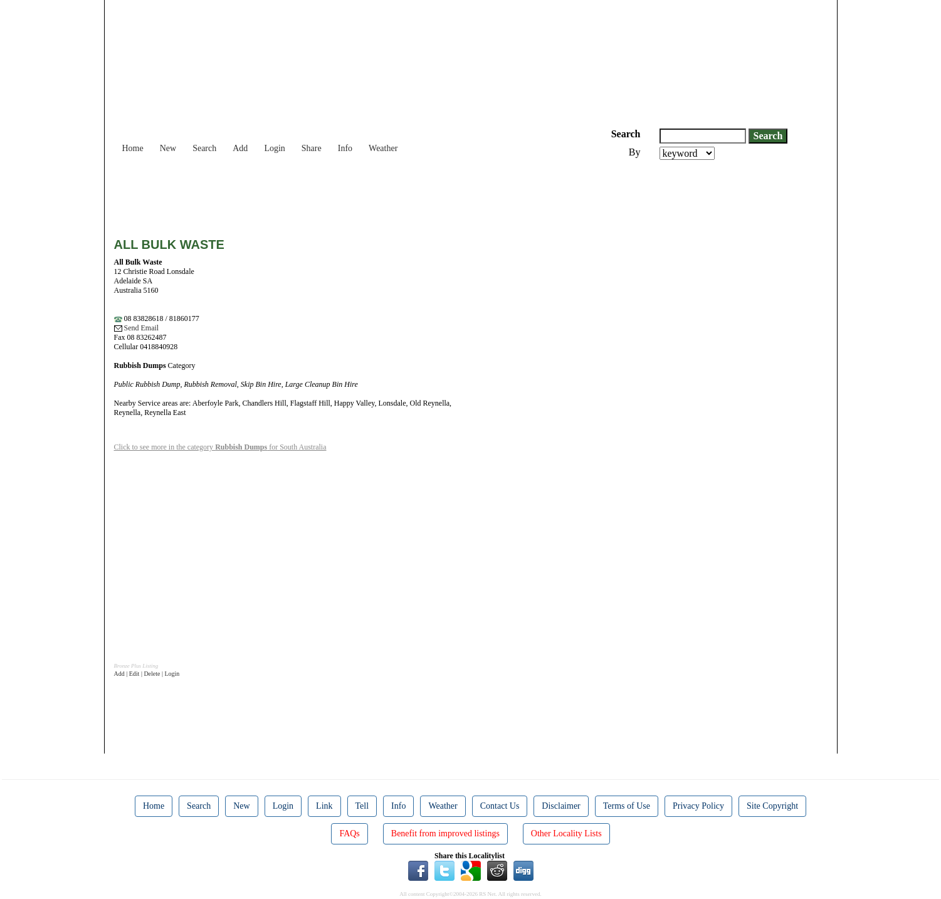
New (168, 148)
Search (204, 148)
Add (240, 148)
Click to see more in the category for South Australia (220, 447)
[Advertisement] (342, 194)
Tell (362, 806)
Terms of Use (626, 806)
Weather (383, 148)
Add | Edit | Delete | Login (147, 673)
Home (133, 148)
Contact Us (500, 806)
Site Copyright (772, 806)
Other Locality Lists (566, 833)
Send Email (136, 327)
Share (312, 148)
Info (345, 148)
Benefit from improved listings (445, 833)
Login (274, 148)
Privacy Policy (698, 806)
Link (324, 806)
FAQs (349, 833)
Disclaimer (561, 806)
